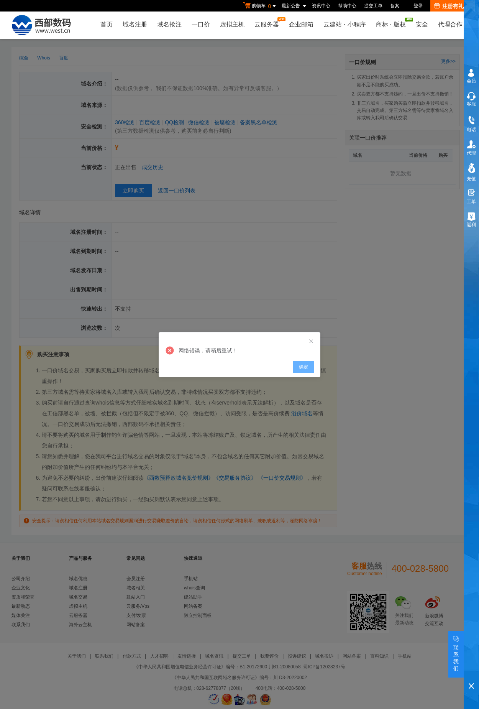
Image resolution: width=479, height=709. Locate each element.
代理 (471, 153)
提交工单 (373, 5)
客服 (471, 104)
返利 (471, 224)
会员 (471, 81)
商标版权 (393, 23)
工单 (471, 201)
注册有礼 (449, 6)
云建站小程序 (344, 24)
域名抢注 (169, 24)
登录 (418, 5)
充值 (471, 178)
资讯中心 (321, 5)
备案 (394, 5)
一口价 (201, 24)
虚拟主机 (232, 24)
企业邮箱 (301, 24)
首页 (106, 24)
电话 (471, 129)
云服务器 (268, 22)
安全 (422, 24)
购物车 (260, 6)
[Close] (311, 341)
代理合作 (450, 24)
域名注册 (135, 24)
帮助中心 (347, 5)
